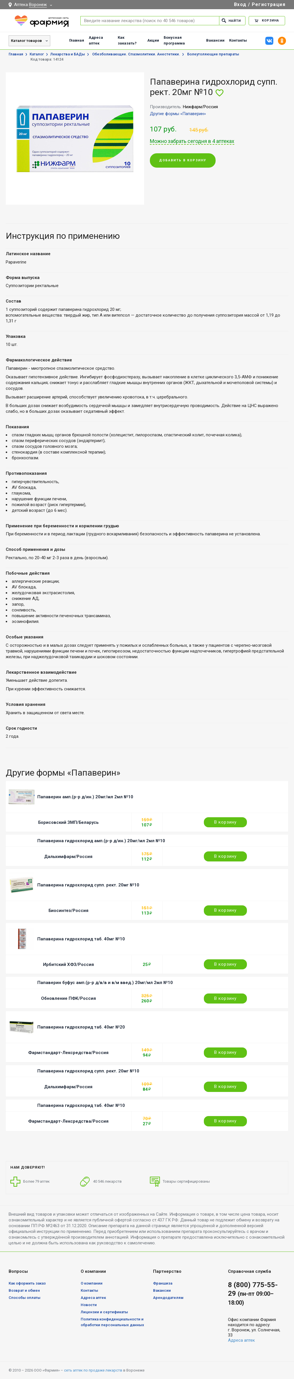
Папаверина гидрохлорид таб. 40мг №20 (81, 1027)
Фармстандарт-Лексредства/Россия (68, 1052)
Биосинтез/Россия (68, 910)
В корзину (225, 822)
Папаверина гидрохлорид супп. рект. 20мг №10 (88, 885)
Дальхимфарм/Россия (68, 856)
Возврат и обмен (24, 1290)
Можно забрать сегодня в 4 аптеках (192, 141)
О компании (91, 1283)
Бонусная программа (174, 40)
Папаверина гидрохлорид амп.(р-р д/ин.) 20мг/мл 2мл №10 (101, 840)
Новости (89, 1305)
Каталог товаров (26, 40)
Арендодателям (168, 1297)
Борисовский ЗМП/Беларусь (68, 822)
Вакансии (215, 40)
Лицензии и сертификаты (104, 1312)
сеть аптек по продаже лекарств (93, 1370)
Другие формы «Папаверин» (178, 113)
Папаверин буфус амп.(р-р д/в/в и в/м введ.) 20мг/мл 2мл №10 (105, 982)
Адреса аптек (96, 40)
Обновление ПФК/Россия (68, 998)
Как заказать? (127, 40)
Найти (231, 20)
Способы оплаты (24, 1297)
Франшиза (162, 1283)
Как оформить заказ (27, 1283)
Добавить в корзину (182, 160)
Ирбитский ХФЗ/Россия (68, 964)
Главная (76, 40)
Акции (153, 40)
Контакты (238, 40)
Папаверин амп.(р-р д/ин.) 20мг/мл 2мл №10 (85, 796)
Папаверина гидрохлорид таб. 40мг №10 (81, 939)
